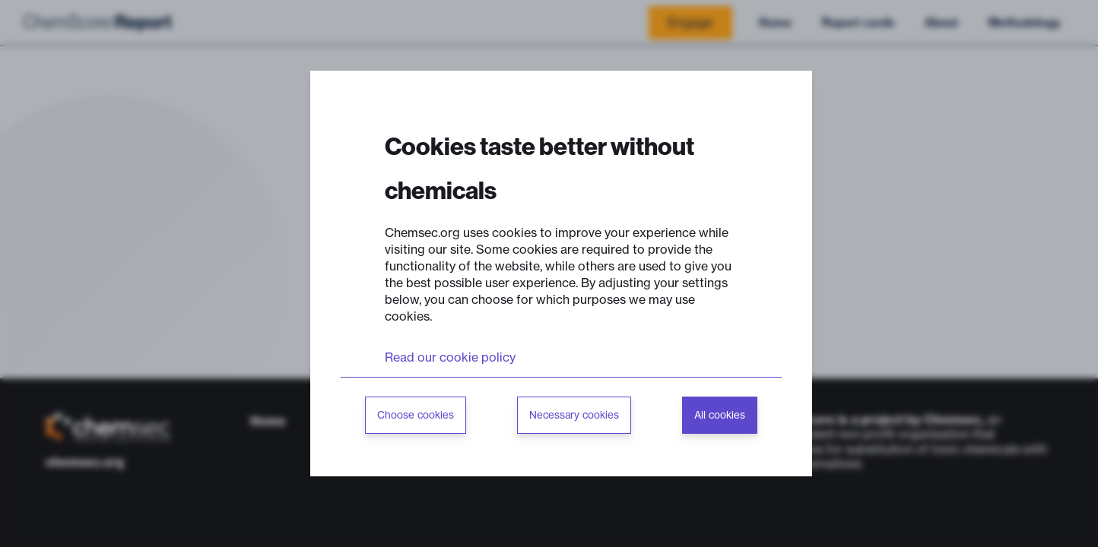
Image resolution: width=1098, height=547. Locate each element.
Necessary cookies (574, 415)
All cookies (719, 415)
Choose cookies (415, 415)
